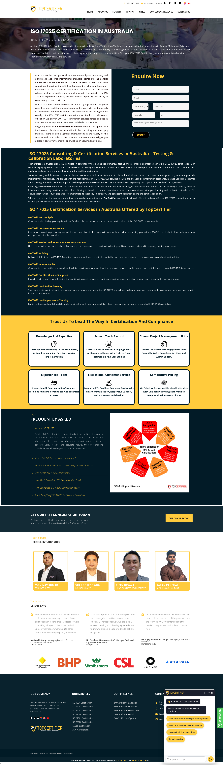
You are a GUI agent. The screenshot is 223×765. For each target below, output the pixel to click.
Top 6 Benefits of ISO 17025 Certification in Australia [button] (58, 495)
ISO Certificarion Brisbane (125, 706)
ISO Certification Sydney (125, 718)
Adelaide (79, 122)
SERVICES (47, 40)
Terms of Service (139, 760)
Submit (141, 134)
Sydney (52, 122)
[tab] (69, 428)
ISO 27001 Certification (82, 718)
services (116, 11)
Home (90, 11)
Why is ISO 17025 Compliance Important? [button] (53, 458)
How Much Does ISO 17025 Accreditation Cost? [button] (56, 480)
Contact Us (183, 11)
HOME (33, 40)
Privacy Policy (122, 760)
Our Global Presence (161, 11)
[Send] (211, 759)
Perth (71, 122)
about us (103, 11)
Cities (142, 11)
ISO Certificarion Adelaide (125, 702)
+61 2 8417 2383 (132, 3)
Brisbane (90, 122)
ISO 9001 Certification (82, 702)
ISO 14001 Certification (82, 706)
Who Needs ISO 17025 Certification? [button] (50, 473)
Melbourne (62, 122)
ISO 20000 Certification (82, 722)
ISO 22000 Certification (82, 714)
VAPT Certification (80, 729)
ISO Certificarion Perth (124, 714)
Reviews (130, 11)
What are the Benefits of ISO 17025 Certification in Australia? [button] (62, 466)
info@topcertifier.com (151, 3)
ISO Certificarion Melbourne (126, 710)
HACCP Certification (81, 725)
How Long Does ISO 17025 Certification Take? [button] (55, 488)
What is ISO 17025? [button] (42, 428)
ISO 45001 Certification (82, 710)
